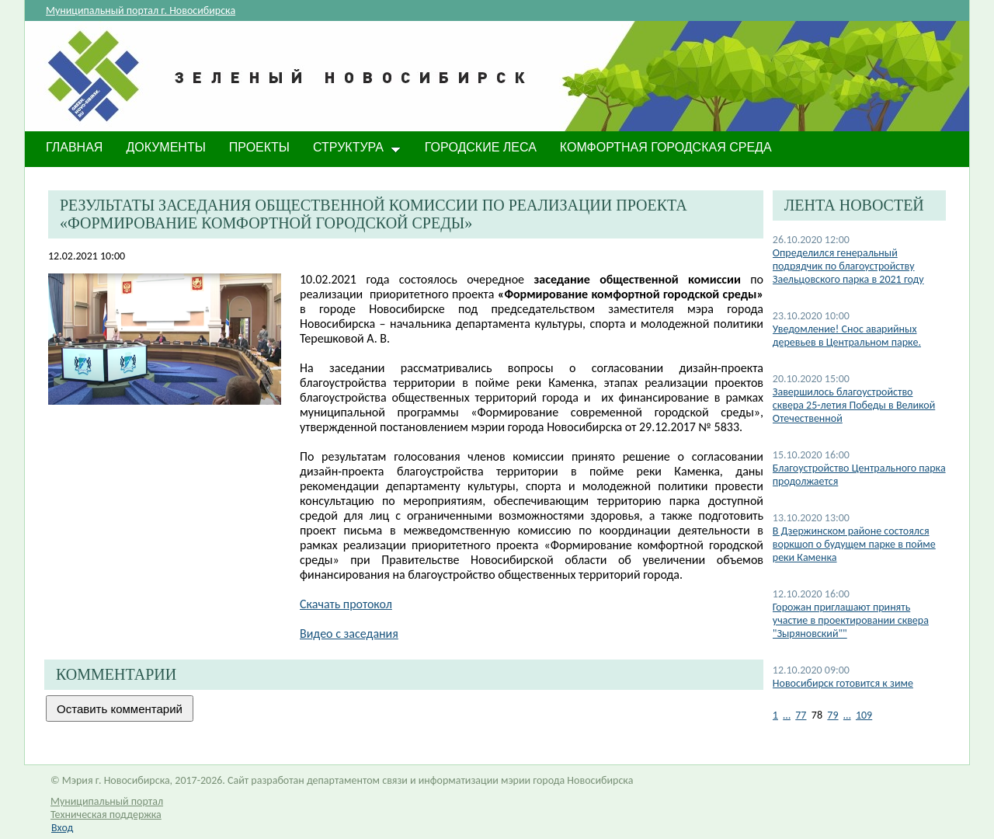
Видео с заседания (349, 633)
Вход (62, 827)
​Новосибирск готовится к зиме (843, 683)
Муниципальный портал (106, 801)
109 (864, 715)
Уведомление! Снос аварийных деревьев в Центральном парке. (847, 335)
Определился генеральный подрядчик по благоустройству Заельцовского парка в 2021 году (848, 266)
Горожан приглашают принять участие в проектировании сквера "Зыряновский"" (851, 620)
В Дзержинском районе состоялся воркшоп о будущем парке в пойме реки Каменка (854, 544)
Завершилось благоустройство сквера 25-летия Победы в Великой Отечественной (854, 405)
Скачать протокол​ (346, 604)
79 (832, 715)
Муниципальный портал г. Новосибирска (140, 10)
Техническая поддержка (106, 814)
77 (800, 715)
